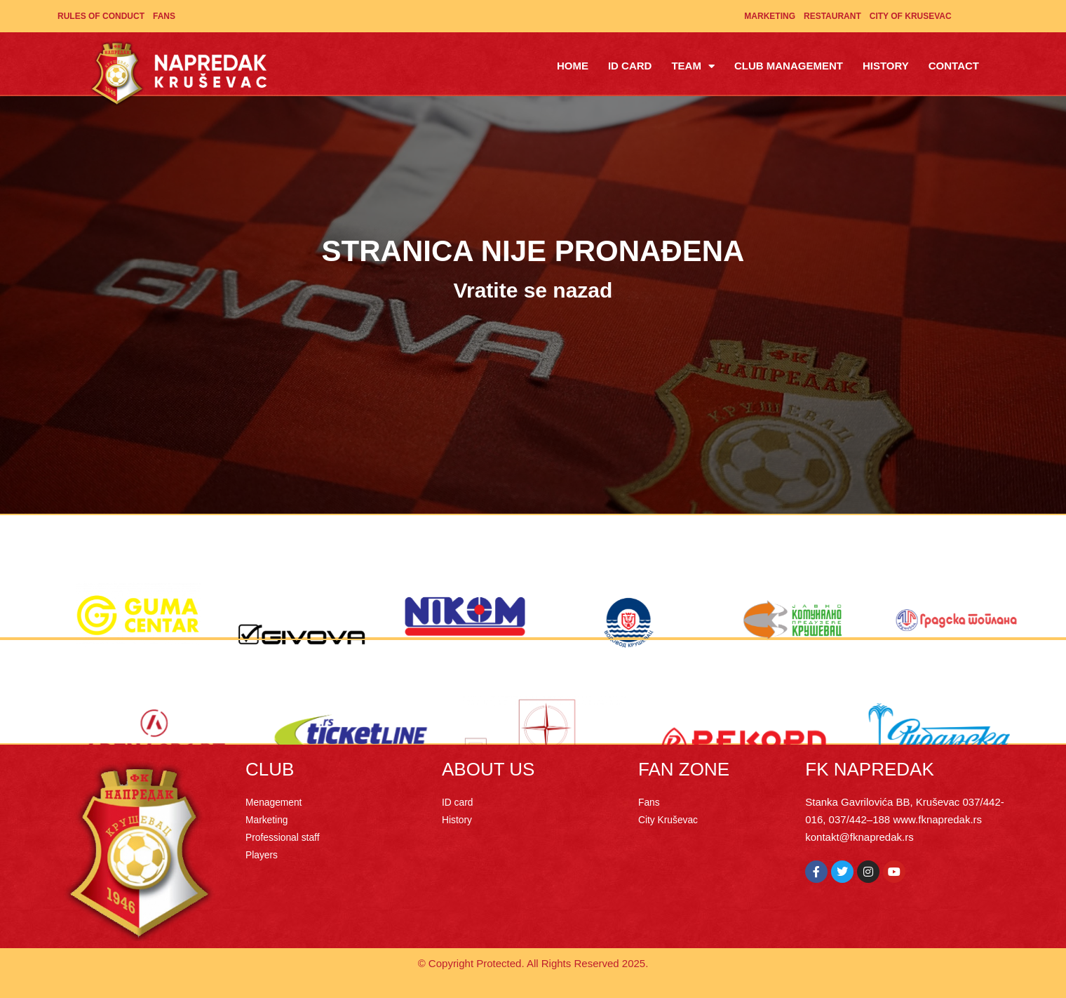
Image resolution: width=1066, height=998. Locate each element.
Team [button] (693, 66)
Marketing (769, 16)
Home (572, 66)
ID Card (630, 66)
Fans (164, 16)
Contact (954, 66)
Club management (788, 66)
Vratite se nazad (533, 290)
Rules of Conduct (101, 16)
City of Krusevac (911, 16)
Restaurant (832, 16)
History (886, 66)
